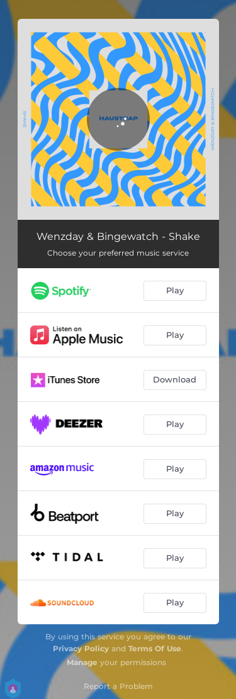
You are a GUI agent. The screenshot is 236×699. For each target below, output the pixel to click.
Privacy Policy (81, 648)
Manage (82, 662)
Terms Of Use (154, 648)
